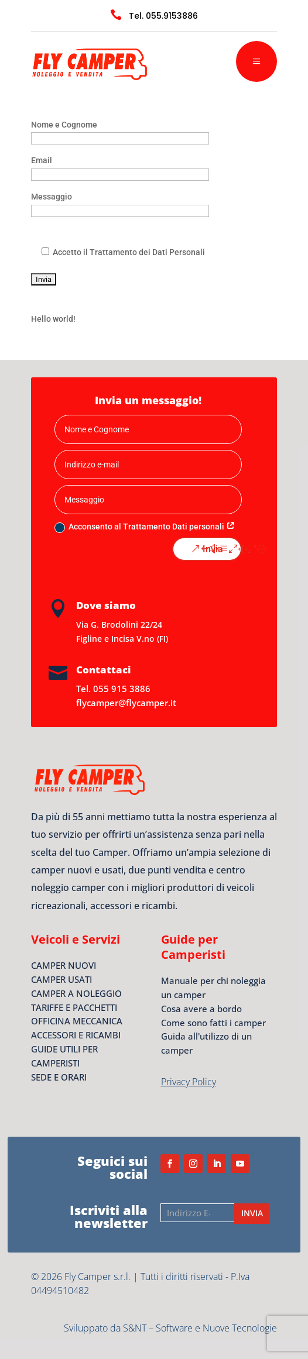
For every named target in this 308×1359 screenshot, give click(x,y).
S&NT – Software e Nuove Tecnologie (200, 1328)
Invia (213, 549)
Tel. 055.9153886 (163, 16)
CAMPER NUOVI (63, 965)
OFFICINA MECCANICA (76, 1021)
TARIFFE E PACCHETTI (74, 1007)
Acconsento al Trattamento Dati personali (144, 527)
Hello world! (53, 319)
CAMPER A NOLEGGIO (76, 993)
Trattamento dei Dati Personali (146, 252)
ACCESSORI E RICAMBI (76, 1035)
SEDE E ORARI (59, 1077)
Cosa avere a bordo (201, 1008)
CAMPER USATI (61, 979)
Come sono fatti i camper (213, 1022)
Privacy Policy (188, 1081)
